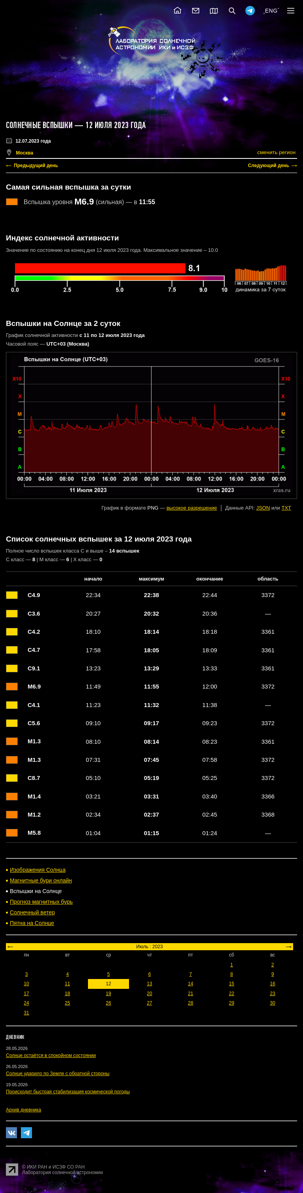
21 (190, 993)
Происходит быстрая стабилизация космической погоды (68, 1091)
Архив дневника (23, 1110)
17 (26, 993)
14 (190, 983)
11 (67, 983)
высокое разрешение (191, 508)
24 (26, 1003)
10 (26, 983)
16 (272, 983)
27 (149, 1003)
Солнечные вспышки (39, 125)
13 (149, 983)
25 (67, 1003)
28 (190, 1003)
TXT (286, 508)
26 (108, 1003)
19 (108, 993)
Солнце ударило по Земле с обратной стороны (57, 1073)
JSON (263, 508)
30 (272, 1003)
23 (272, 993)
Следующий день (268, 165)
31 (26, 1013)
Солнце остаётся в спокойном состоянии (51, 1055)
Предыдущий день (36, 165)
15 (231, 983)
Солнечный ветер (32, 912)
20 (149, 993)
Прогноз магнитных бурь (41, 902)
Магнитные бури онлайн (41, 880)
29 (231, 1003)
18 (67, 993)
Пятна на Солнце (32, 923)
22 (231, 993)
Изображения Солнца (37, 870)
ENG (271, 10)
